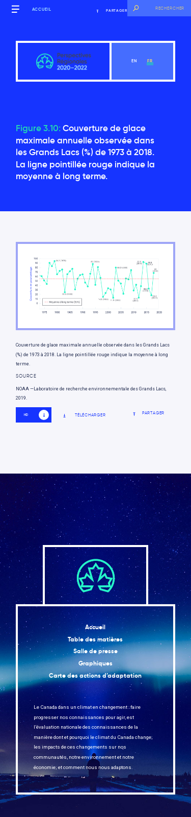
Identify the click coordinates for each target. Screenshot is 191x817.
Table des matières (95, 639)
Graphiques (95, 663)
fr (150, 60)
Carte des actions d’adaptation (95, 675)
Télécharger (84, 415)
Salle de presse (95, 651)
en (134, 60)
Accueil (41, 9)
